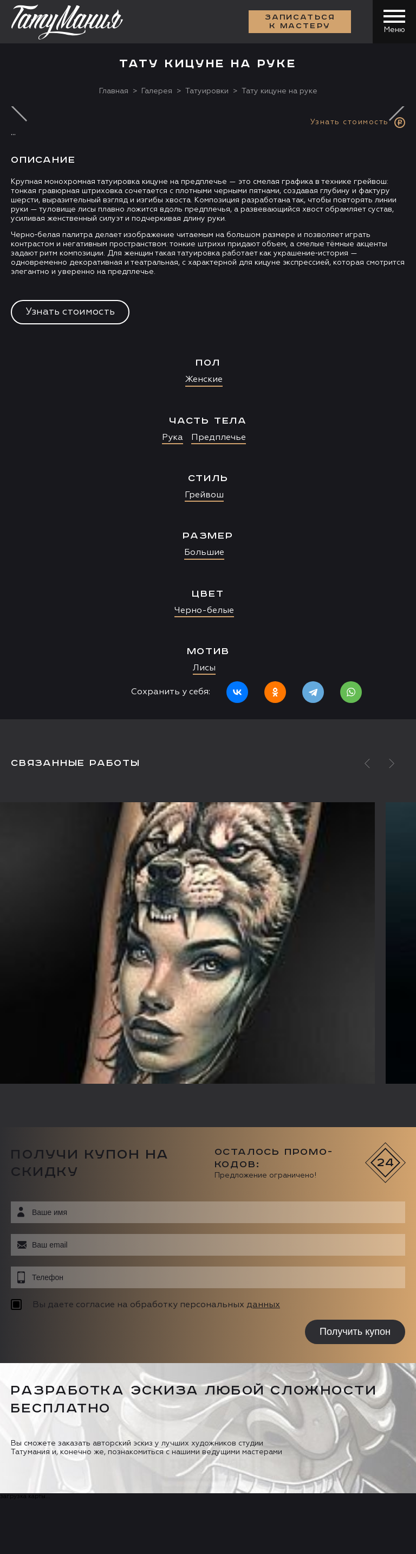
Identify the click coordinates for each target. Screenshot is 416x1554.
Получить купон (355, 1331)
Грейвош (204, 495)
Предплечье (218, 437)
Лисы (204, 668)
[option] (208, 412)
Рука (172, 437)
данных (263, 1305)
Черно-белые (204, 610)
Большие (204, 552)
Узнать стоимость (70, 312)
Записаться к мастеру (300, 21)
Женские (204, 379)
